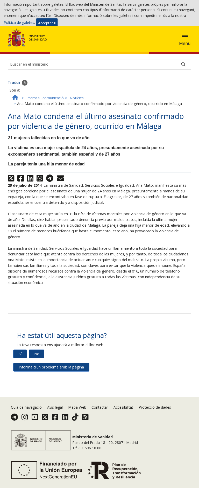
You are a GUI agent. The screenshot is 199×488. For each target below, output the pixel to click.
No (36, 374)
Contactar (99, 420)
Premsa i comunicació (45, 118)
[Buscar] (183, 85)
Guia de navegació (26, 420)
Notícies (77, 118)
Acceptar (47, 24)
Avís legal (55, 420)
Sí (20, 374)
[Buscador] (99, 85)
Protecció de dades (155, 420)
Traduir (17, 104)
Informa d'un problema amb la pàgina (51, 388)
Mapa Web (77, 420)
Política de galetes (19, 23)
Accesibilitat (123, 420)
